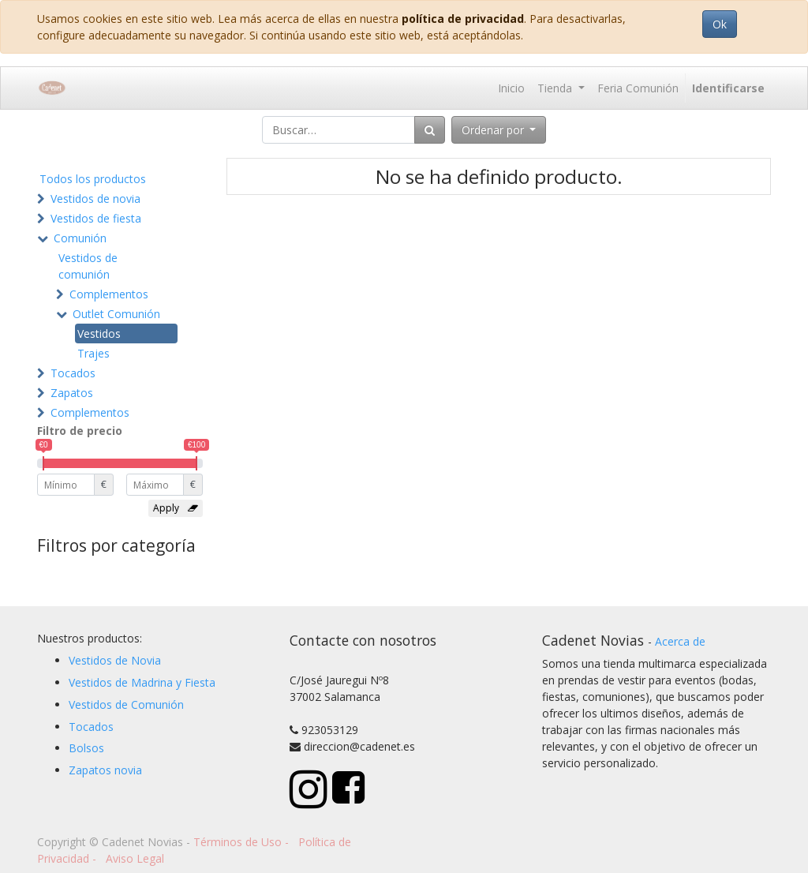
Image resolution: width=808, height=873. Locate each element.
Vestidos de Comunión (126, 704)
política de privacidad (463, 18)
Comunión (80, 237)
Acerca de (680, 641)
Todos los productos (92, 178)
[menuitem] (511, 88)
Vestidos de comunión (88, 266)
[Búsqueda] (429, 130)
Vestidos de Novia (115, 660)
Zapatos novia (105, 769)
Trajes (93, 353)
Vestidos (99, 333)
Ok (720, 24)
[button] (499, 130)
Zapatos (71, 392)
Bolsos (86, 747)
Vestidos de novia (95, 198)
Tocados (72, 372)
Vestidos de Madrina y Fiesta (142, 682)
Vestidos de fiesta (95, 218)
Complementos (108, 294)
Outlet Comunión (116, 313)
